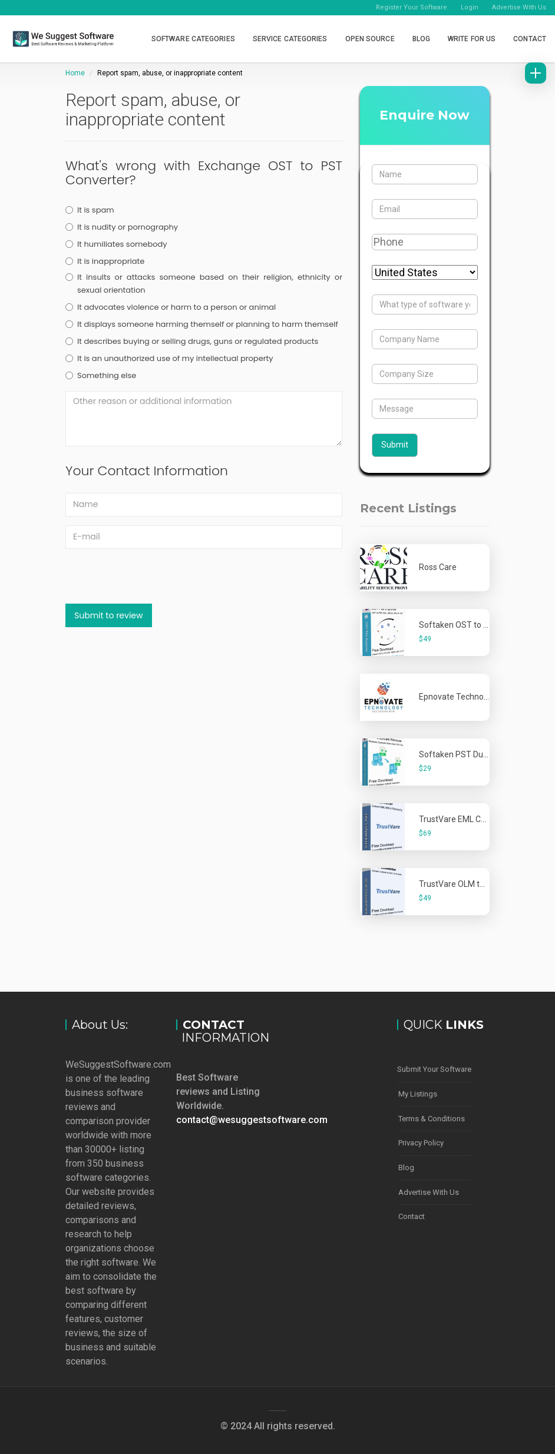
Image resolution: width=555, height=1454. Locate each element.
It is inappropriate (104, 261)
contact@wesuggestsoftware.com (252, 1119)
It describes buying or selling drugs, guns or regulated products (191, 341)
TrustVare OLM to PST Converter (480, 884)
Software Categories (193, 39)
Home (75, 73)
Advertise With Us (519, 7)
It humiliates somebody (116, 244)
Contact (529, 39)
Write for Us (471, 39)
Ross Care (438, 567)
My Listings (417, 1093)
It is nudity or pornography (121, 227)
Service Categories (290, 39)
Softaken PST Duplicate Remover (481, 754)
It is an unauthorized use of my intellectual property (169, 358)
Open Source (370, 39)
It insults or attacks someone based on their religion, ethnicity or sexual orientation (203, 283)
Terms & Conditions (431, 1117)
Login (469, 7)
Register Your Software (411, 7)
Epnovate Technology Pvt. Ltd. (474, 696)
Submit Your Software (434, 1069)
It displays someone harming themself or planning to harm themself (201, 324)
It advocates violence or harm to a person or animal (170, 307)
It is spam (89, 210)
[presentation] (155, 581)
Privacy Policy (421, 1141)
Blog (421, 39)
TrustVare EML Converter (466, 819)
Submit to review (108, 615)
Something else (100, 375)
